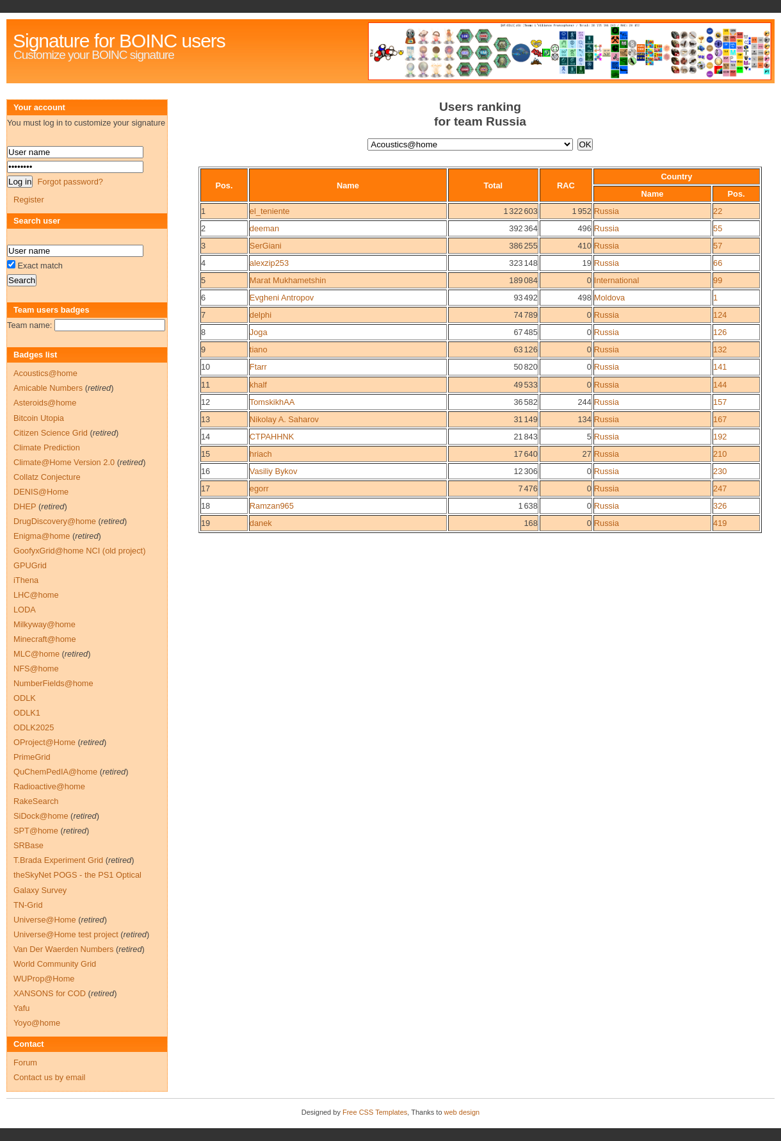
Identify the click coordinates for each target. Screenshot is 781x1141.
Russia (606, 211)
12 (205, 402)
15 (205, 454)
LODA (24, 609)
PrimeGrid (32, 757)
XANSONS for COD (49, 993)
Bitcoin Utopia (38, 418)
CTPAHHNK (272, 436)
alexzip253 (269, 263)
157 (720, 402)
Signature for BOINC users (119, 40)
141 (720, 367)
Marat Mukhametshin (288, 280)
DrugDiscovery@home (54, 521)
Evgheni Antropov (282, 297)
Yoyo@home (36, 1023)
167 (720, 419)
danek (261, 523)
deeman (264, 228)
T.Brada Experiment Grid (58, 860)
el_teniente (270, 211)
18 (205, 506)
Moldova (609, 297)
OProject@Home (44, 742)
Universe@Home (44, 919)
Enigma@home (41, 536)
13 (205, 419)
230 (720, 471)
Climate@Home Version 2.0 (64, 462)
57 (717, 245)
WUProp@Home (43, 978)
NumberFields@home (53, 683)
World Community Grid (54, 964)
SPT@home (35, 830)
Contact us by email (49, 1077)
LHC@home (36, 595)
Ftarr (258, 367)
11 (205, 385)
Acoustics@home (45, 373)
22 (717, 211)
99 (717, 280)
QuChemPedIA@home (55, 771)
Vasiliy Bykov (273, 471)
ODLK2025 (33, 727)
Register (28, 199)
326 (720, 506)
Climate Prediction (46, 447)
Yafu (21, 1008)
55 (717, 228)
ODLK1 (26, 713)
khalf (258, 385)
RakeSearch (35, 801)
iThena (25, 580)
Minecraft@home (44, 639)
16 (205, 471)
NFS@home (36, 668)
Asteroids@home (44, 402)
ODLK (24, 698)
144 (720, 385)
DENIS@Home (40, 492)
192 (720, 436)
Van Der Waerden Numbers (63, 949)
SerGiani (266, 245)
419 (720, 523)
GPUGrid (30, 565)
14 (205, 436)
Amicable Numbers (48, 388)
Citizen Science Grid (50, 433)
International (616, 280)
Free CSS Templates (374, 1112)
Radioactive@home (49, 786)
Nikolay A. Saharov (284, 419)
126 (720, 332)
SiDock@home (40, 816)
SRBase (28, 845)
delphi (260, 315)
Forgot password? (69, 181)
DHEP (24, 506)
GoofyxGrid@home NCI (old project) (79, 550)
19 (205, 523)
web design (462, 1112)
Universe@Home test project (65, 934)
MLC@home (36, 654)
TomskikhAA (272, 402)
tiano (259, 349)
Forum (25, 1062)
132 (720, 349)
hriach (261, 454)
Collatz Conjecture (47, 477)
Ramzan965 (272, 506)
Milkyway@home (44, 624)
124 (720, 315)
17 (205, 488)
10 (205, 367)
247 (720, 488)
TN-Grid (28, 905)
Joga (259, 332)
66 (717, 263)
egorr (259, 488)
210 (720, 454)
